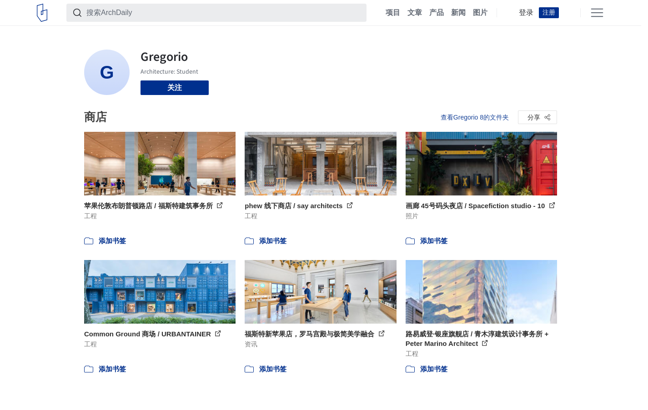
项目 (393, 13)
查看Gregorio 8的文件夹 (475, 117)
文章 (414, 13)
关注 (174, 87)
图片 (480, 13)
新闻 (458, 13)
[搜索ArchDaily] (223, 12)
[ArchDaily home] (42, 13)
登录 (526, 13)
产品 (436, 13)
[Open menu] (597, 12)
